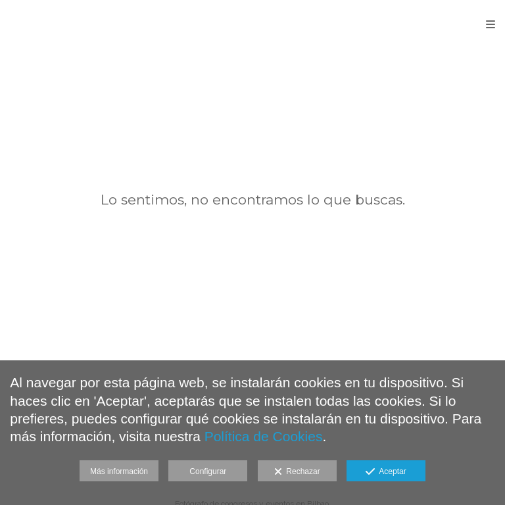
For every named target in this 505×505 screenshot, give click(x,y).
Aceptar (386, 472)
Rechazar (297, 472)
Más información (119, 471)
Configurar (207, 471)
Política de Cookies (263, 436)
